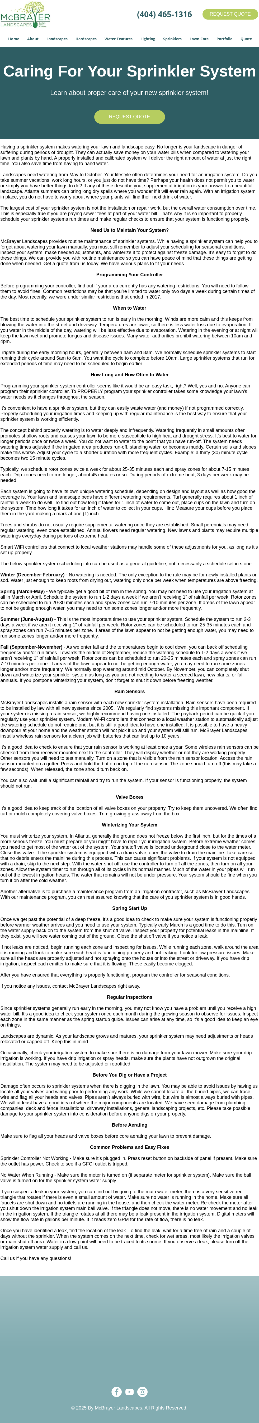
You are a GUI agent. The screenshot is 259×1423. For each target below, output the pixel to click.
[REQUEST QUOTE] (230, 14)
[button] (33, 39)
